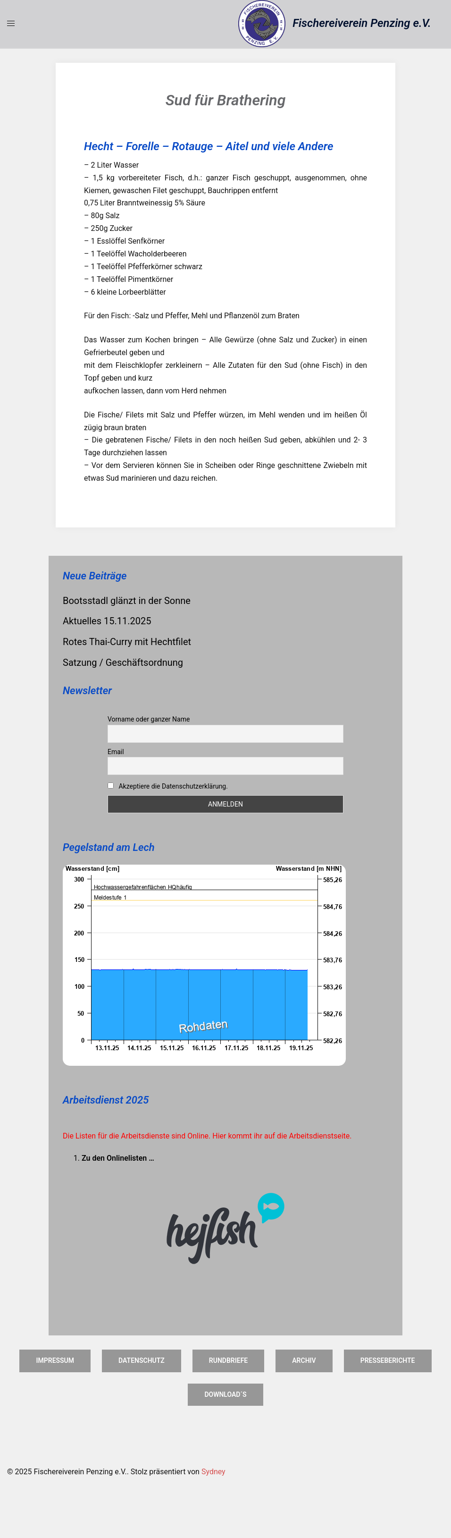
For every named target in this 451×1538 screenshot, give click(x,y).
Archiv (304, 1360)
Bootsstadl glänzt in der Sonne (127, 600)
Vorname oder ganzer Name (149, 719)
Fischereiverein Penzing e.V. (361, 23)
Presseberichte (387, 1360)
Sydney (213, 1471)
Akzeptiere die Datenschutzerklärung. (172, 786)
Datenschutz (141, 1360)
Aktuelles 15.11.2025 (107, 621)
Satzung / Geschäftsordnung (123, 662)
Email (116, 752)
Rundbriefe (228, 1360)
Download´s (225, 1394)
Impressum (55, 1360)
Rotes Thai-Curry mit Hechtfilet (127, 641)
